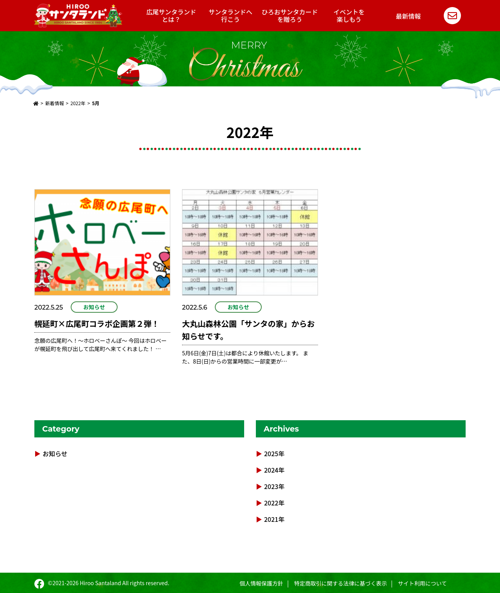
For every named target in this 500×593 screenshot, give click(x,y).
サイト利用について (422, 583)
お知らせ (94, 307)
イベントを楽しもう (349, 15)
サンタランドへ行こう (230, 15)
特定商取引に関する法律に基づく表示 (340, 583)
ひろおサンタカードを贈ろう (290, 15)
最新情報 (408, 16)
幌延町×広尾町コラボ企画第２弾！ (96, 323)
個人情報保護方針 (261, 583)
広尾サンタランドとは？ (171, 15)
